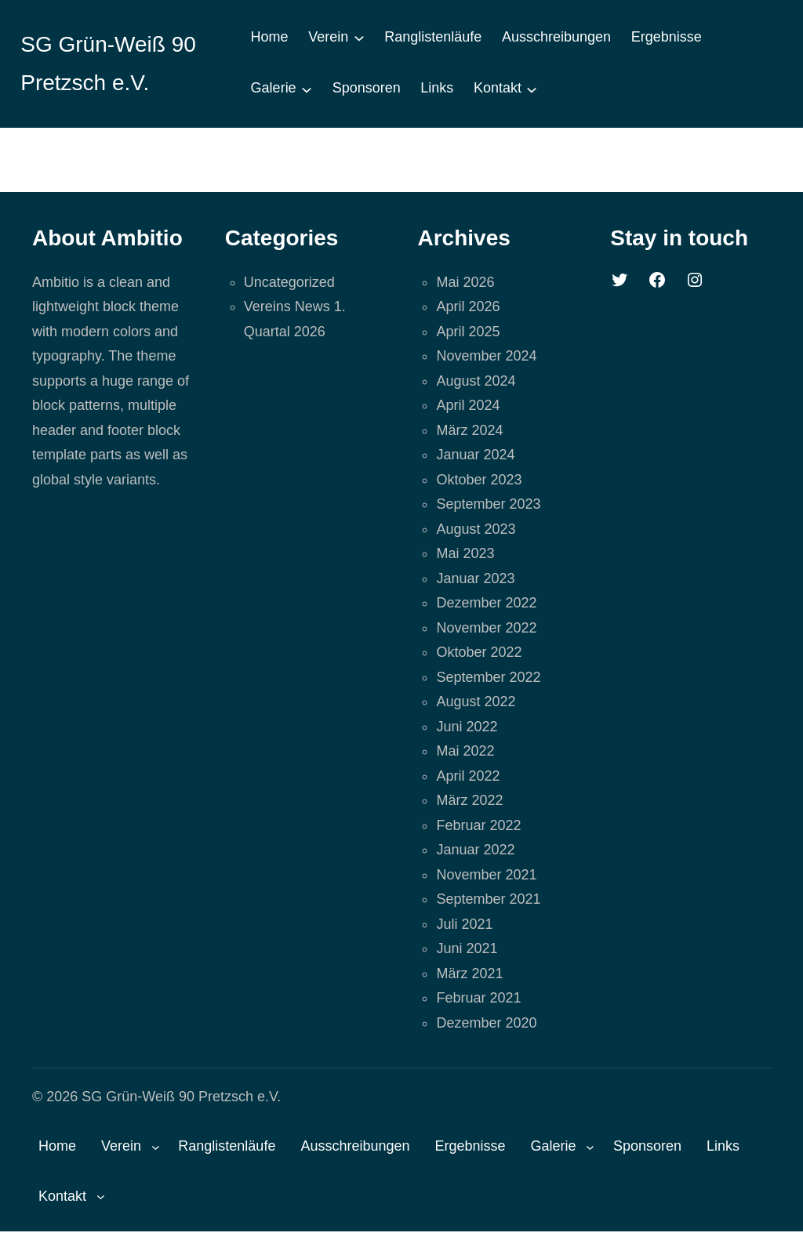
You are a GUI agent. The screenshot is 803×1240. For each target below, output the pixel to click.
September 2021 (488, 899)
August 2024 (475, 381)
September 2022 (488, 677)
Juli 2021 (464, 924)
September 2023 (488, 504)
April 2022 (468, 776)
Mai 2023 (465, 553)
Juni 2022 (466, 726)
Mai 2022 (465, 751)
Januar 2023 (475, 578)
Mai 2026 (465, 282)
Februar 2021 (478, 998)
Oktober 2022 (478, 652)
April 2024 (468, 405)
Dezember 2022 (486, 603)
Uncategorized (289, 282)
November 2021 (486, 875)
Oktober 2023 (478, 480)
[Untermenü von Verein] (359, 37)
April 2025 (468, 331)
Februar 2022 (478, 825)
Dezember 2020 (486, 1023)
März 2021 (469, 973)
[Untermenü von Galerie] (306, 88)
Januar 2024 (475, 454)
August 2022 (475, 701)
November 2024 (486, 356)
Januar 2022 (475, 849)
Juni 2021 (466, 948)
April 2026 (468, 306)
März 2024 (469, 430)
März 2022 (469, 800)
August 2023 (475, 529)
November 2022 (486, 628)
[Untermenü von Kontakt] (531, 88)
